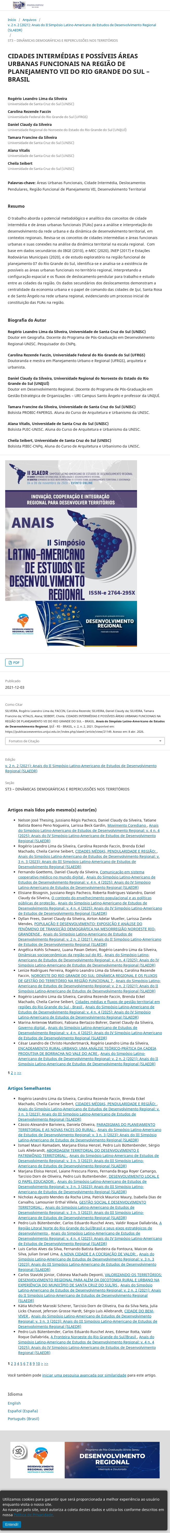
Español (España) (23, 1410)
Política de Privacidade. (34, 1514)
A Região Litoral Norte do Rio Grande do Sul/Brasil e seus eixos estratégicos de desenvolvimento (90, 1228)
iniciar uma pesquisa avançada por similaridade (84, 1375)
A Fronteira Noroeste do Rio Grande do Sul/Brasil (94, 1336)
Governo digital (32, 1027)
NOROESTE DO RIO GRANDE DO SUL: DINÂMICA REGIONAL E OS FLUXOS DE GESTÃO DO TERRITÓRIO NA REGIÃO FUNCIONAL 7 (87, 978)
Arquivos (29, 19)
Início (12, 19)
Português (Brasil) (23, 1418)
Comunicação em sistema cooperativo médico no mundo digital (81, 874)
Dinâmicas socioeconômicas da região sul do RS (60, 954)
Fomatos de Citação (24, 741)
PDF (15, 662)
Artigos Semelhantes (29, 1088)
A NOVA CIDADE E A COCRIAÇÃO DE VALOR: (98, 1253)
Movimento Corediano (127, 825)
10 (38, 1363)
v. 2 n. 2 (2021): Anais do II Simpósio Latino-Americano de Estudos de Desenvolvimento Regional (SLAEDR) (82, 27)
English (14, 1403)
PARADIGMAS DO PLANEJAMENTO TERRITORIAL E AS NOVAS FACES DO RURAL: (86, 1127)
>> (19, 1072)
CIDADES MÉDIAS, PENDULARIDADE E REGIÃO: (116, 851)
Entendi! (11, 1524)
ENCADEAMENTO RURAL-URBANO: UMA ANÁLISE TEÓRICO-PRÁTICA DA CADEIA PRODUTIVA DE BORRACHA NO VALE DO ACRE (87, 1051)
